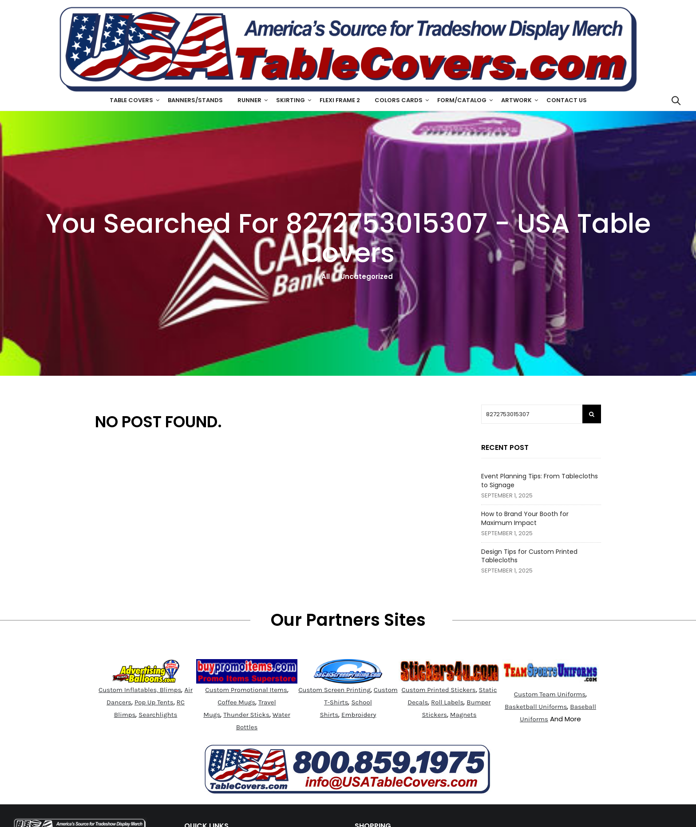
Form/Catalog (461, 100)
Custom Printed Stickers (439, 690)
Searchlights (157, 715)
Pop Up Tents (154, 702)
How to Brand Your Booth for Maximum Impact (525, 518)
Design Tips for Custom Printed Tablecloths (529, 556)
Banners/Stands (195, 100)
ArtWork (516, 100)
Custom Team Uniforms (550, 694)
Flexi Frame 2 (340, 100)
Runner (249, 100)
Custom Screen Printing (334, 690)
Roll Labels (447, 702)
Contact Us (566, 100)
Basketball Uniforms (536, 707)
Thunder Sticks (246, 715)
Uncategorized (366, 276)
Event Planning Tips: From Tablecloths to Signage (539, 480)
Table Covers (131, 100)
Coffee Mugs (236, 702)
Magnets (463, 715)
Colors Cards (399, 100)
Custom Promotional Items (246, 690)
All (325, 276)
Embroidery (358, 715)
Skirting (290, 100)
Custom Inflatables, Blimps (140, 690)
